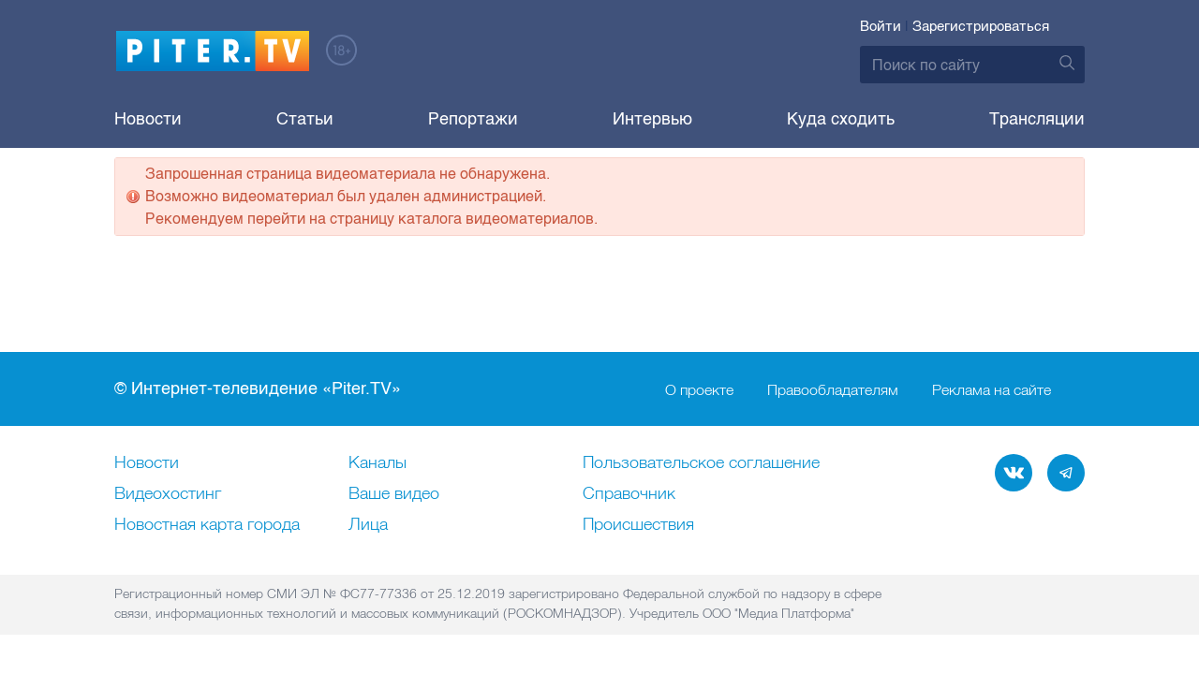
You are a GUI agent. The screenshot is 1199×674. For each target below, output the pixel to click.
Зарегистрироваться (980, 26)
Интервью (652, 119)
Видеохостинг (167, 494)
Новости (148, 119)
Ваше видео (393, 494)
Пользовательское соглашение (701, 463)
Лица (368, 525)
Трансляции (1037, 119)
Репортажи (473, 119)
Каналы (377, 463)
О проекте (699, 389)
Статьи (304, 119)
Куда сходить (841, 119)
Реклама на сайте (991, 389)
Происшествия (638, 525)
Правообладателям (832, 389)
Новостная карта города (207, 525)
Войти (880, 26)
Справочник (629, 494)
